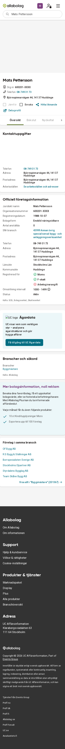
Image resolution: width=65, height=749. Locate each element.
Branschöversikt (13, 604)
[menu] (58, 6)
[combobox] (36, 14)
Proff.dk (6, 708)
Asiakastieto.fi (10, 736)
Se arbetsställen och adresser (41, 186)
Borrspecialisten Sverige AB (18, 457)
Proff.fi (6, 714)
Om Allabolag (11, 527)
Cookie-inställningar (15, 563)
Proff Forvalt (9, 725)
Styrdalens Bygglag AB (15, 468)
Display (7, 588)
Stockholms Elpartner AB (17, 462)
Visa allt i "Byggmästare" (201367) (40, 479)
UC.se (6, 730)
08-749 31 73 (24, 92)
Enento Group (10, 659)
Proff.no (6, 703)
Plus (5, 593)
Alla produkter (11, 599)
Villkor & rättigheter (15, 557)
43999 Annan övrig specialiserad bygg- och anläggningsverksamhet (47, 234)
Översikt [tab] (8, 120)
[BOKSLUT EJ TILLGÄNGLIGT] (9, 104)
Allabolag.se (9, 719)
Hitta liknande (46, 104)
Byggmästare (10, 366)
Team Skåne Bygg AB (15, 473)
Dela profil (12, 110)
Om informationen (14, 533)
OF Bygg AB (9, 446)
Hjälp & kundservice (15, 552)
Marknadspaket (12, 582)
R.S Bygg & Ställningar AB (17, 451)
